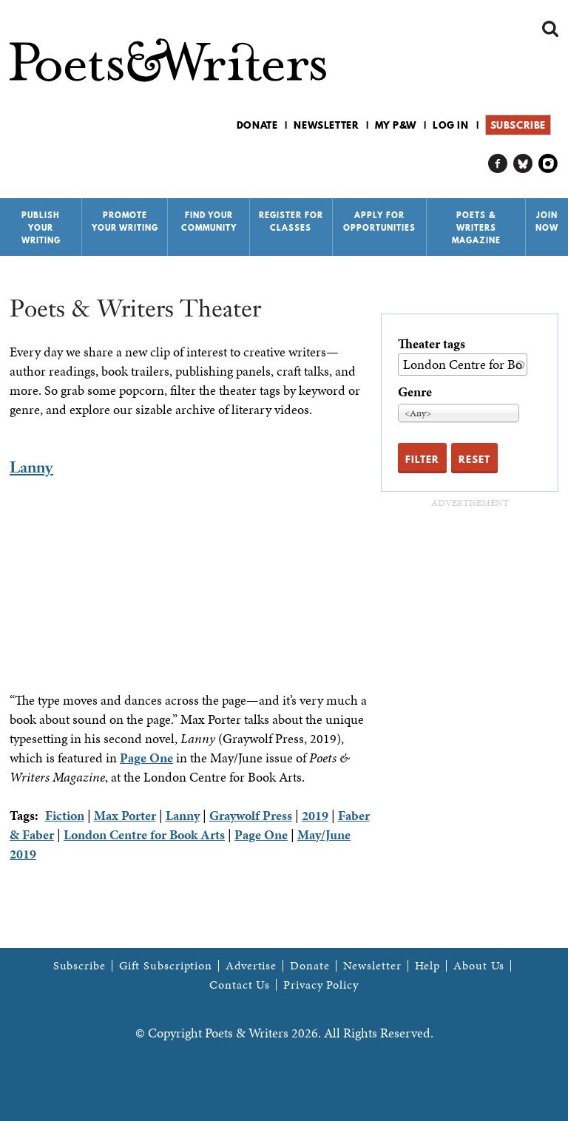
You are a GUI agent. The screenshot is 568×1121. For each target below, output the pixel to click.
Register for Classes (291, 221)
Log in (451, 125)
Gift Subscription (165, 966)
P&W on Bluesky (523, 164)
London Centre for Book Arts (144, 834)
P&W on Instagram (548, 164)
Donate (257, 125)
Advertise (251, 966)
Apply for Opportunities (379, 221)
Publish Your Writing (41, 227)
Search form (550, 29)
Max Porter (125, 815)
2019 (315, 815)
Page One (146, 757)
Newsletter (326, 125)
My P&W (395, 125)
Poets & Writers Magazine (476, 227)
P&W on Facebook (498, 164)
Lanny (31, 467)
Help (428, 966)
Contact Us (239, 985)
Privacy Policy (321, 985)
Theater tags (431, 343)
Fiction (64, 815)
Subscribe (518, 125)
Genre (415, 391)
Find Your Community (209, 221)
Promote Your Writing (125, 221)
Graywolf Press (250, 815)
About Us (478, 966)
